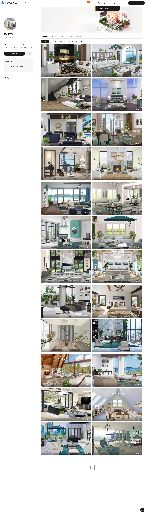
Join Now (117, 3)
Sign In (110, 3)
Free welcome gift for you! (105, 8)
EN (124, 3)
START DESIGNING (136, 3)
